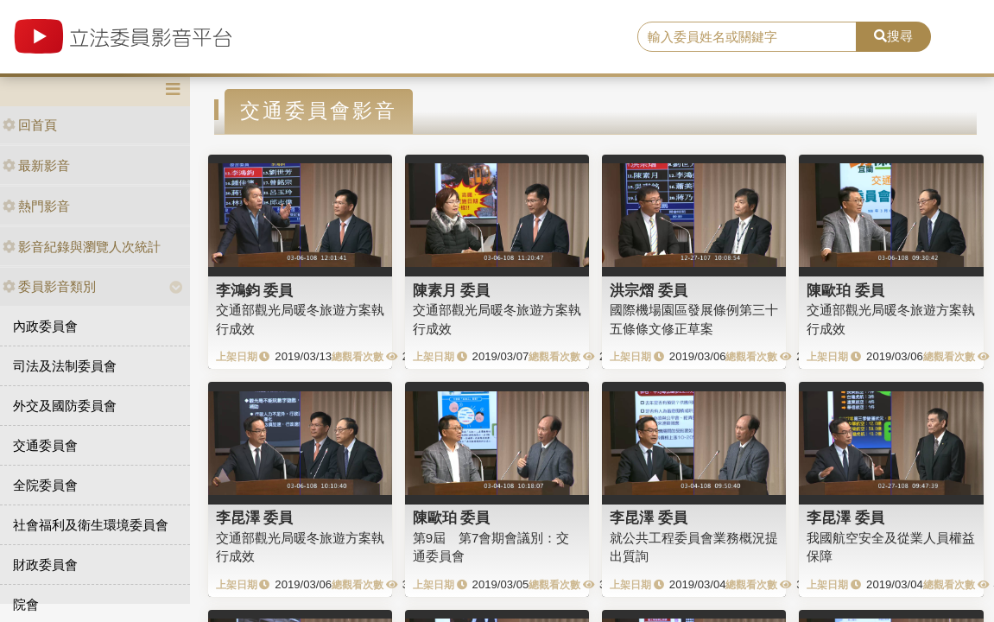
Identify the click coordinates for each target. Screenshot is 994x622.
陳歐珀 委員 (845, 290)
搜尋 (893, 36)
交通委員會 (45, 445)
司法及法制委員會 (65, 366)
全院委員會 (45, 485)
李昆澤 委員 (255, 517)
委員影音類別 (49, 286)
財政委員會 (45, 564)
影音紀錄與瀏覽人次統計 (82, 246)
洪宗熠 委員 (648, 290)
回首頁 (30, 124)
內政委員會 (45, 326)
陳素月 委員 (452, 290)
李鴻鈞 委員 (255, 290)
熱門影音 (36, 206)
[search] (747, 37)
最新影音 (36, 165)
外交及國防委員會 (65, 405)
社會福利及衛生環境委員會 (90, 524)
